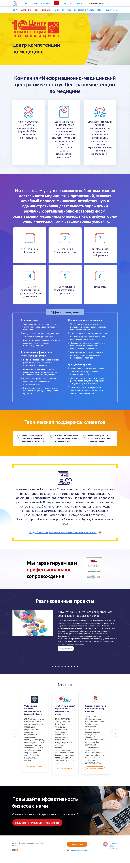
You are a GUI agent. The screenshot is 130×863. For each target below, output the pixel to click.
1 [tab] (53, 666)
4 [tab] (62, 666)
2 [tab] (56, 666)
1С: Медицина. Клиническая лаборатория (100, 245)
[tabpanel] (65, 630)
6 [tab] (68, 666)
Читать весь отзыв (34, 766)
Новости (78, 3)
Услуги (34, 3)
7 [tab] (71, 666)
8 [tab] (74, 666)
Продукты (45, 3)
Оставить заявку (77, 844)
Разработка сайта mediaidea (114, 845)
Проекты (67, 3)
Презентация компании (79, 850)
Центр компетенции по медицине (36, 9)
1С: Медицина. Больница (30, 243)
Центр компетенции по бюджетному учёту (74, 9)
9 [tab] (77, 666)
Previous (15, 733)
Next (114, 733)
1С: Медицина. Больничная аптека (65, 243)
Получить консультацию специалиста (37, 822)
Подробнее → (66, 648)
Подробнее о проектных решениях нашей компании (65, 532)
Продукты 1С (111, 9)
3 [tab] (59, 666)
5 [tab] (65, 666)
